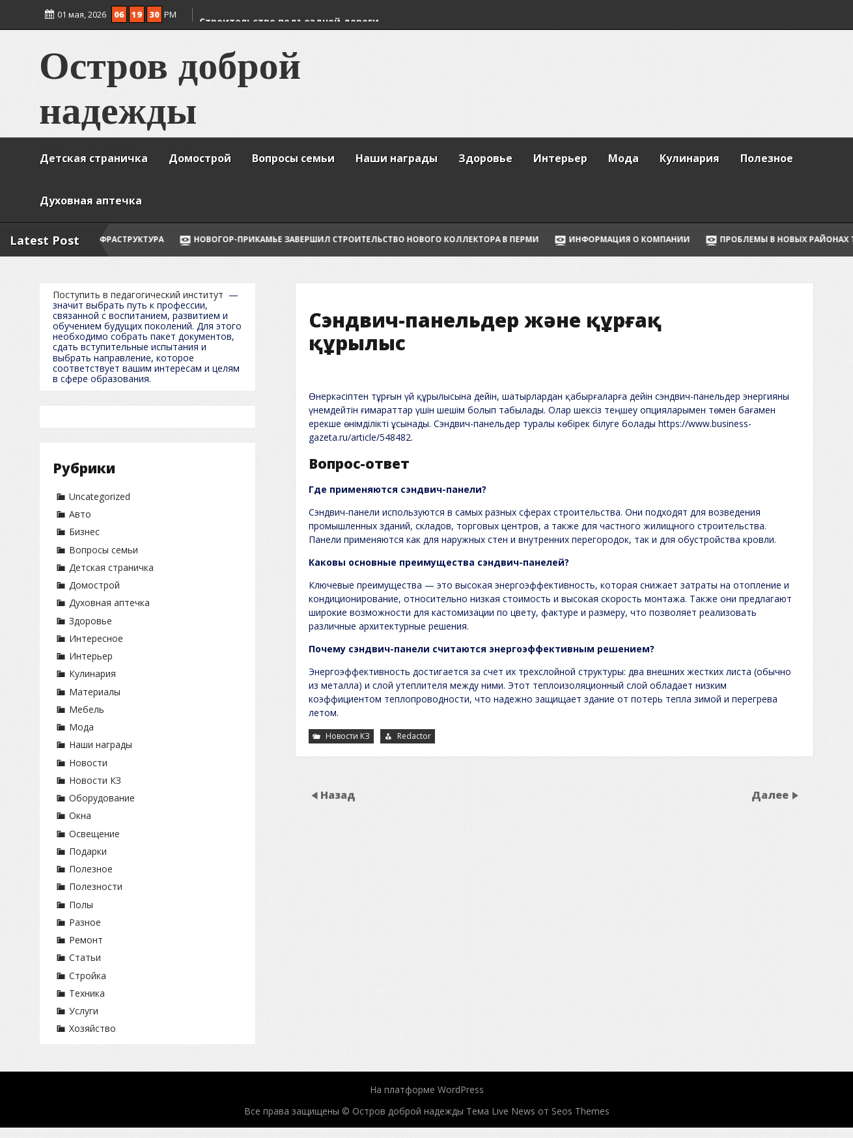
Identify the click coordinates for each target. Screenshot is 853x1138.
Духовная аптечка (91, 200)
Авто (80, 514)
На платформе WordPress (427, 1089)
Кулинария (690, 158)
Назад (338, 795)
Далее (771, 795)
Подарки (88, 851)
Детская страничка (94, 158)
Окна (80, 815)
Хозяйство (92, 1028)
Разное (85, 922)
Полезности (95, 886)
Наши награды (397, 158)
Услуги (83, 1011)
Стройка (87, 975)
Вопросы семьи (293, 158)
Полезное (766, 158)
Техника (87, 993)
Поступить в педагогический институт (138, 294)
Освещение (94, 833)
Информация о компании (694, 239)
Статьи (85, 957)
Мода (623, 158)
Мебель (86, 709)
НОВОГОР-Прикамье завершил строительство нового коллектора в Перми (431, 239)
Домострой (200, 158)
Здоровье (485, 158)
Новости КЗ (95, 780)
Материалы (94, 692)
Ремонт (86, 940)
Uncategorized (99, 496)
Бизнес (84, 531)
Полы (81, 904)
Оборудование (102, 798)
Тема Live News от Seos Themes (537, 1111)
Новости (88, 762)
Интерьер (560, 158)
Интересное (96, 638)
